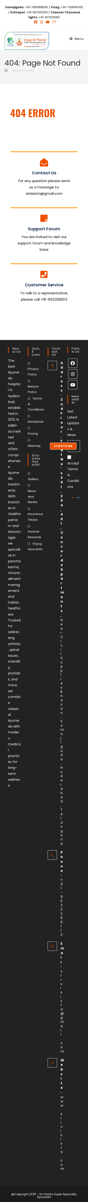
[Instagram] (72, 374)
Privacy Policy (33, 372)
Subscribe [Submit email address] (63, 446)
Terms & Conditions (36, 404)
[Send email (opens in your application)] (53, 22)
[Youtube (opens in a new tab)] (47, 22)
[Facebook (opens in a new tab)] (36, 22)
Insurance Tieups (35, 517)
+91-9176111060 (49, 17)
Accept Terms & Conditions (73, 472)
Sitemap (34, 446)
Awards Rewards (34, 534)
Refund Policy (33, 389)
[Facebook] (72, 363)
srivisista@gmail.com (62, 1011)
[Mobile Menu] (77, 39)
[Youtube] (72, 384)
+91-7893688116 (36, 7)
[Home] (6, 70)
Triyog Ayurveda (35, 546)
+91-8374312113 (37, 12)
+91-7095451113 (72, 7)
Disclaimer (36, 421)
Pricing (33, 433)
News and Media (32, 496)
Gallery (33, 479)
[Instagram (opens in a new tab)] (41, 22)
